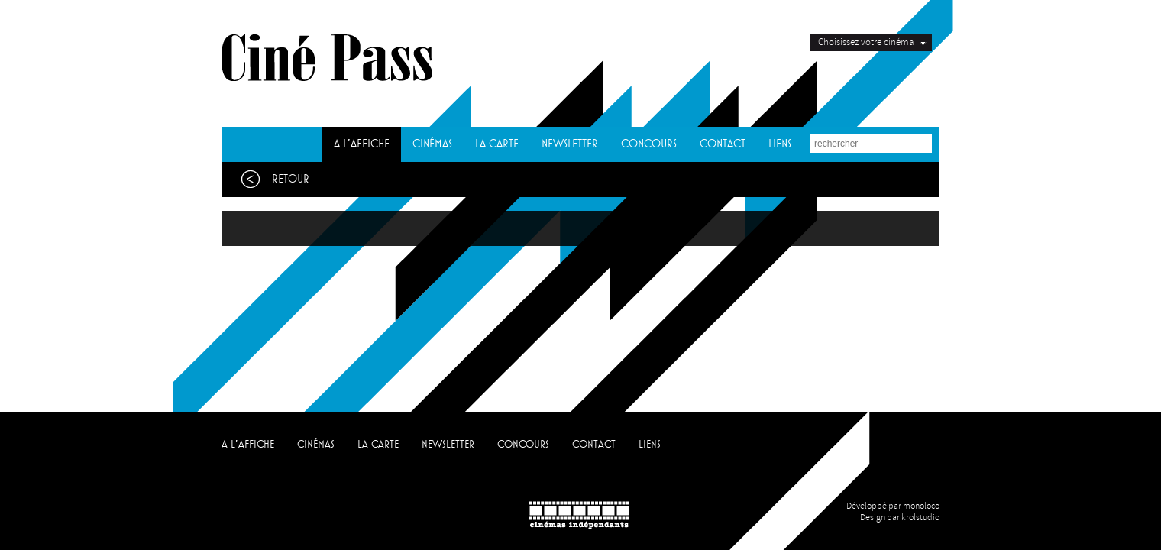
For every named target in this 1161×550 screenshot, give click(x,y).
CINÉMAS (432, 144)
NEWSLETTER (570, 144)
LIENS (779, 144)
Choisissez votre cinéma (866, 42)
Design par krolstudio (899, 517)
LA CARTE (497, 144)
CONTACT (722, 144)
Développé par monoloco (892, 506)
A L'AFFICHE (362, 144)
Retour (271, 179)
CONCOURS (649, 144)
